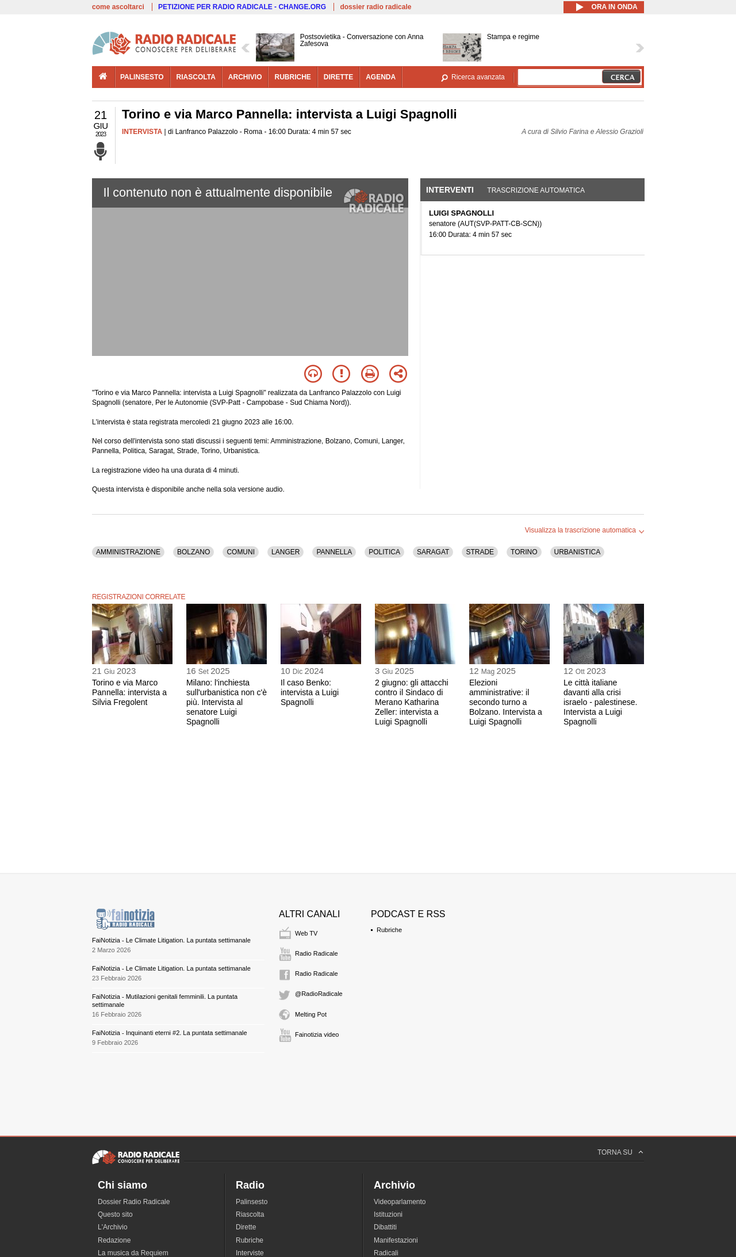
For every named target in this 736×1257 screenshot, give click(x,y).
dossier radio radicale (375, 7)
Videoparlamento (400, 1202)
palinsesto (142, 77)
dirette (338, 77)
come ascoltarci (118, 7)
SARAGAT (433, 552)
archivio (245, 77)
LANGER (285, 552)
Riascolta (250, 1214)
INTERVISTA (142, 132)
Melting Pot (311, 1014)
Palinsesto (251, 1202)
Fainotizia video (317, 1034)
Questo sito (115, 1214)
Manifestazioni (396, 1240)
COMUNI (241, 552)
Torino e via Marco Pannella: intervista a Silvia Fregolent (129, 692)
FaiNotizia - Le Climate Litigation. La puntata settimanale (171, 940)
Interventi (450, 189)
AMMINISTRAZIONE (128, 552)
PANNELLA (334, 552)
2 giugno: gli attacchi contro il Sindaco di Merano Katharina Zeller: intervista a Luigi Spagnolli (411, 702)
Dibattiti (385, 1227)
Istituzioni (388, 1214)
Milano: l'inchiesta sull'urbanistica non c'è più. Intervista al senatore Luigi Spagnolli (226, 702)
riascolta (196, 77)
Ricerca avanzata (478, 77)
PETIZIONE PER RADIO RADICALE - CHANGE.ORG (242, 7)
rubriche (292, 77)
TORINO (524, 552)
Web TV (306, 933)
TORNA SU (614, 1152)
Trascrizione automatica (536, 190)
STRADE (480, 552)
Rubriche (389, 929)
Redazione (114, 1240)
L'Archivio (113, 1227)
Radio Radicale (316, 953)
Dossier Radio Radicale (134, 1202)
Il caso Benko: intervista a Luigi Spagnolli (310, 692)
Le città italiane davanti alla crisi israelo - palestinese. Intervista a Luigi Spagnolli (600, 702)
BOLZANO (193, 552)
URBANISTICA (577, 552)
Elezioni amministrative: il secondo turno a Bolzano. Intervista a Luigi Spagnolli (505, 702)
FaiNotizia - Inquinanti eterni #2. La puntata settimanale (169, 1032)
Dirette (246, 1227)
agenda (381, 77)
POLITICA (384, 552)
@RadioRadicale (319, 993)
